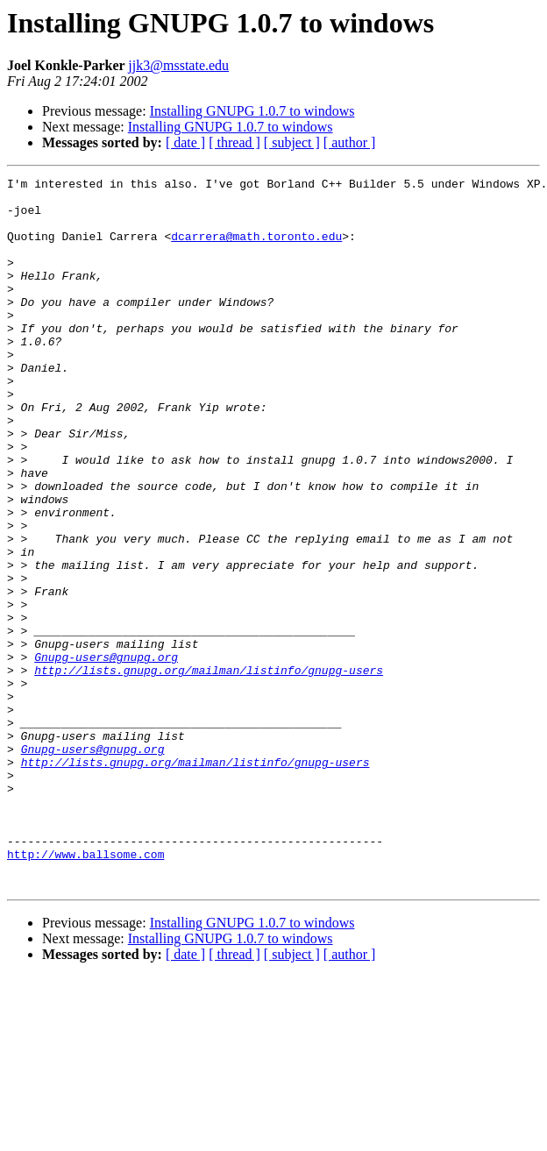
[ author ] (349, 142)
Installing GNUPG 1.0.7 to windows (252, 110)
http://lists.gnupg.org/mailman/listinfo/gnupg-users (208, 770)
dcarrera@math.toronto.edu (256, 249)
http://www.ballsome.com (85, 990)
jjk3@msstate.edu (178, 65)
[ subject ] (292, 142)
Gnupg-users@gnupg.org (106, 754)
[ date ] (185, 142)
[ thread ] (234, 142)
